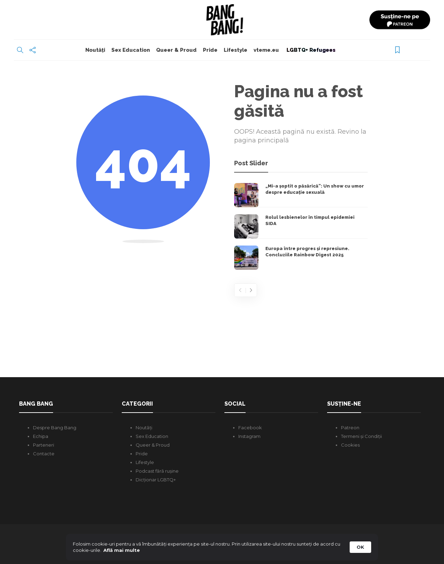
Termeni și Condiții (361, 436)
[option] (301, 226)
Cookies (350, 445)
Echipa (40, 436)
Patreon (350, 427)
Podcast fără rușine (157, 471)
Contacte (43, 453)
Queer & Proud (176, 50)
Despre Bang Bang (54, 427)
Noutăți (95, 50)
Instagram (249, 436)
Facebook (250, 427)
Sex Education (130, 50)
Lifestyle (235, 50)
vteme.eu (266, 50)
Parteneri (43, 445)
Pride (210, 50)
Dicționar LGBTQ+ (156, 479)
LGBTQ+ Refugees (310, 50)
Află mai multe (121, 550)
